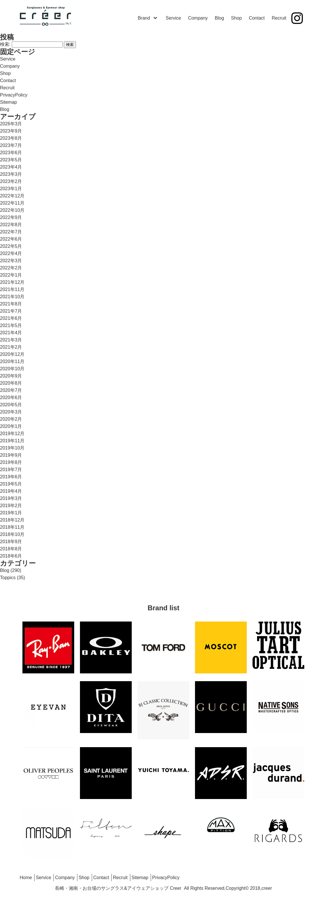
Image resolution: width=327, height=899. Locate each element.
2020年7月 (11, 390)
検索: (5, 44)
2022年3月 (11, 260)
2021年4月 (11, 332)
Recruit (279, 18)
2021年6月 (11, 318)
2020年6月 (11, 397)
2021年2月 (11, 347)
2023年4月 (11, 167)
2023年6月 (11, 152)
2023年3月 (11, 174)
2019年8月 (11, 462)
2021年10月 (12, 296)
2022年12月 (12, 195)
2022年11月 (12, 203)
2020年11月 (12, 361)
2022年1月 (11, 275)
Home (26, 877)
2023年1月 (11, 188)
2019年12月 (12, 433)
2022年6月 (11, 239)
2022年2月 (11, 267)
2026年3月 (11, 123)
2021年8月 (11, 303)
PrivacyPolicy (13, 94)
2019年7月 (11, 469)
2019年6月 (11, 476)
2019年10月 (12, 447)
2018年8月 (11, 548)
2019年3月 (11, 498)
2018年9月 (11, 541)
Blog (219, 18)
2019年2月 (11, 505)
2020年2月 (11, 419)
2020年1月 (11, 426)
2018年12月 (12, 520)
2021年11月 (12, 289)
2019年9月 (11, 455)
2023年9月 (11, 131)
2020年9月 (11, 375)
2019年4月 (11, 491)
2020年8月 (11, 383)
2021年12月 (12, 282)
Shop (236, 18)
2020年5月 (11, 404)
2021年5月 (11, 325)
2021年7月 (11, 311)
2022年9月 (11, 217)
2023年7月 (11, 145)
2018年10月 (12, 534)
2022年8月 (11, 224)
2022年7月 (11, 231)
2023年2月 (11, 181)
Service (173, 18)
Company (198, 18)
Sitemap (8, 102)
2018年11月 (12, 527)
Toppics (8, 577)
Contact (257, 18)
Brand (144, 18)
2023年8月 (11, 138)
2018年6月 (11, 556)
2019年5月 (11, 483)
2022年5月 (11, 246)
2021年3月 (11, 339)
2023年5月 (11, 159)
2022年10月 (12, 210)
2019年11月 (12, 440)
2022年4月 (11, 253)
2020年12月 (12, 354)
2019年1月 (11, 512)
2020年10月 (12, 368)
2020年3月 (11, 411)
